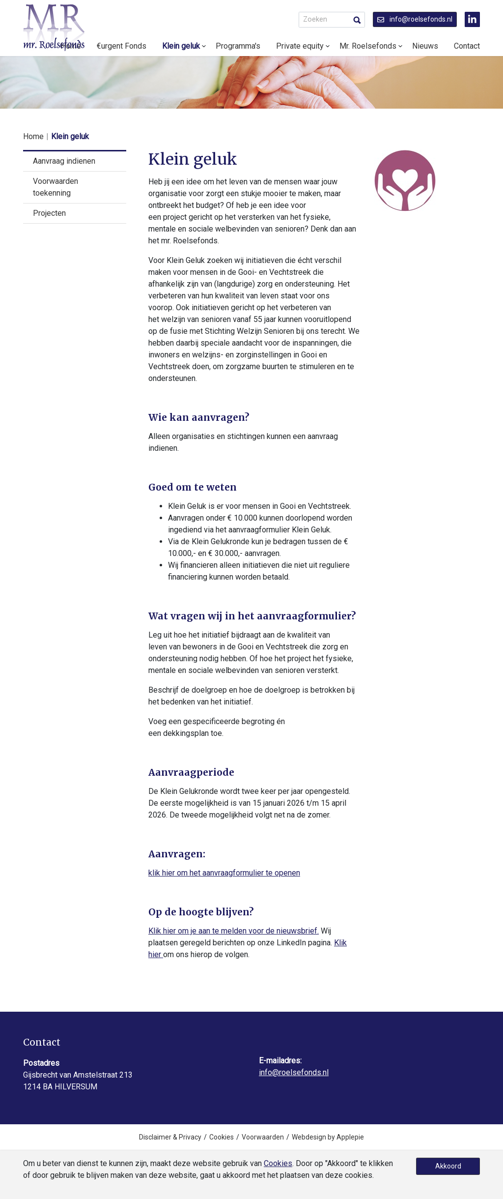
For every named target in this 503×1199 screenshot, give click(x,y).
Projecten (49, 213)
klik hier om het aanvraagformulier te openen (224, 872)
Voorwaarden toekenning (55, 187)
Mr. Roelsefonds (367, 46)
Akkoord (448, 1166)
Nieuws (425, 46)
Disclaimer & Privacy (170, 1137)
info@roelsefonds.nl (414, 19)
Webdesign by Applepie (328, 1137)
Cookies (221, 1137)
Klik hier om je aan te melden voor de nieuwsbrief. (233, 931)
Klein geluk (181, 46)
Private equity (300, 46)
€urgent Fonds (121, 46)
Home (33, 136)
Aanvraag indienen (64, 161)
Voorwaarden (263, 1137)
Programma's (238, 46)
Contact (467, 46)
